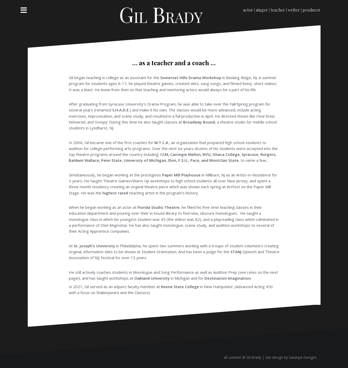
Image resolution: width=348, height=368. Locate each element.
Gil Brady (161, 14)
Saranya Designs (303, 357)
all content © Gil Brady (243, 357)
